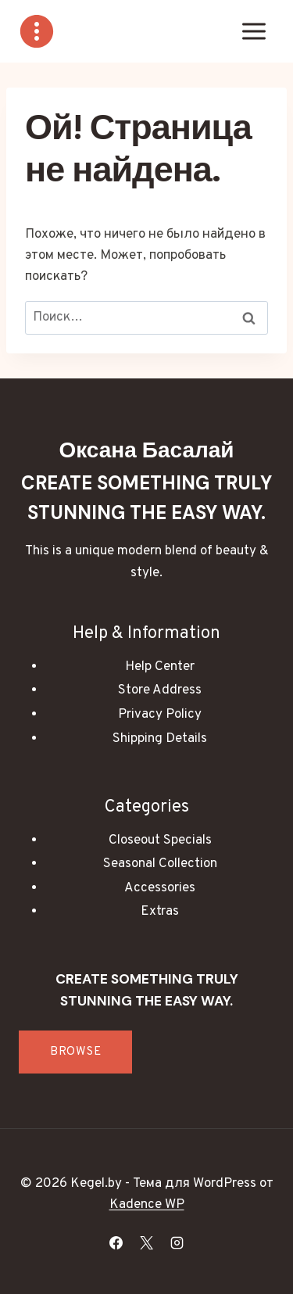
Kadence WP (146, 1204)
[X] (147, 1242)
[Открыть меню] (253, 31)
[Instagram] (177, 1242)
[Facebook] (115, 1242)
